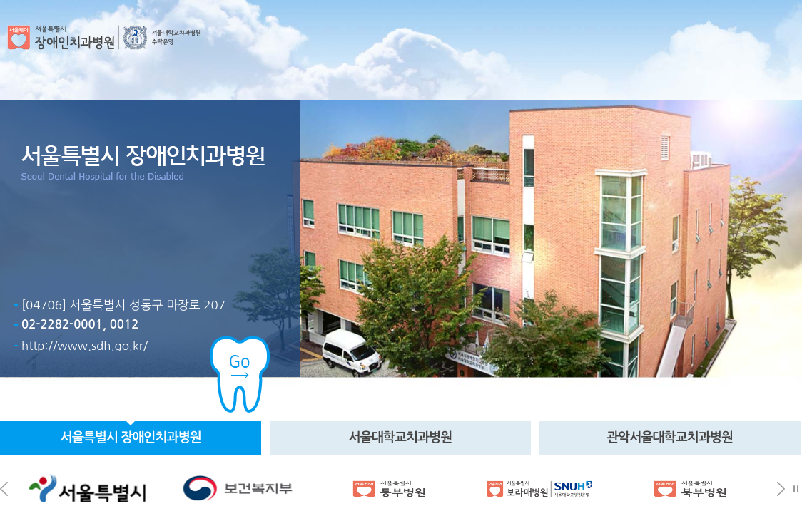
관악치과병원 (669, 437)
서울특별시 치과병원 (131, 437)
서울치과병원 (400, 437)
